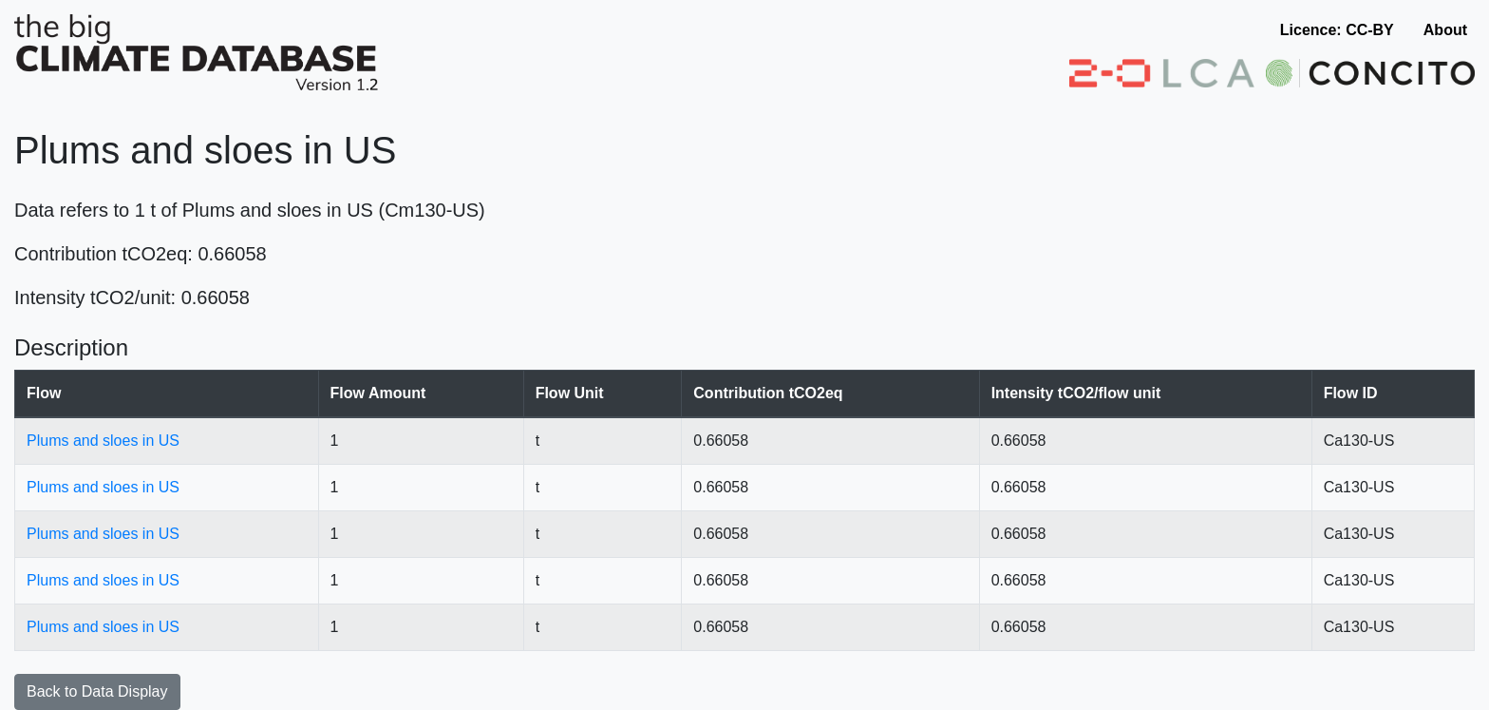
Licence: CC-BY (1337, 30)
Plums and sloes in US (103, 440)
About (1445, 30)
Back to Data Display (97, 691)
